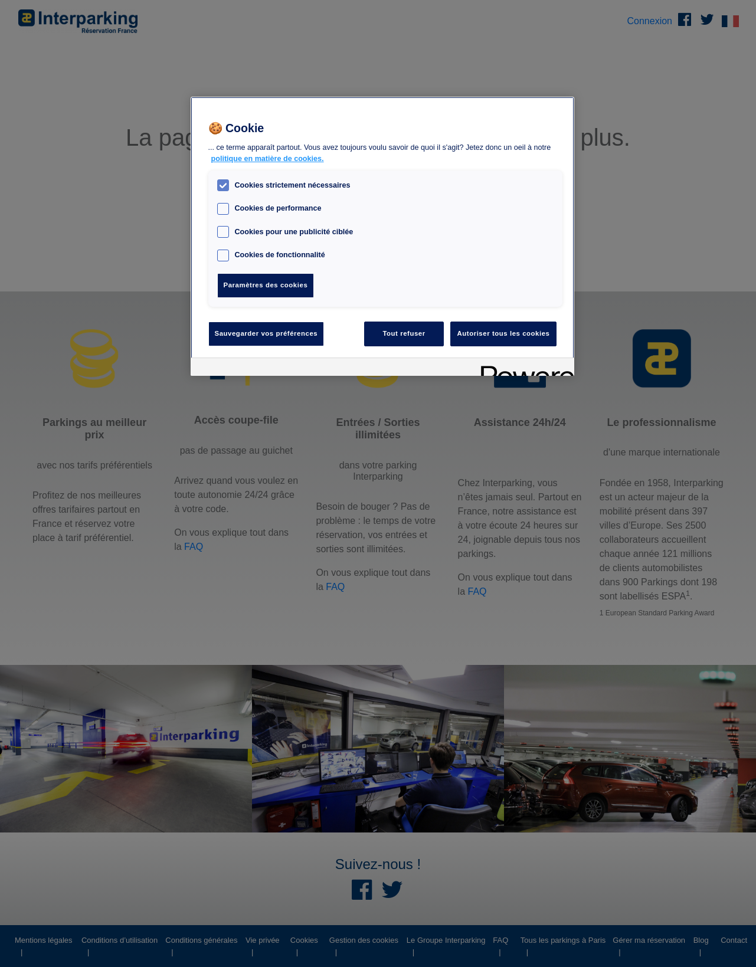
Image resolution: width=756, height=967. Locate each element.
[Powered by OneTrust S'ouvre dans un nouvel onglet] (523, 368)
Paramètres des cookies (266, 285)
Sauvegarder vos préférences (266, 333)
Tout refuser (403, 333)
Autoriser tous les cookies (503, 333)
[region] (382, 236)
